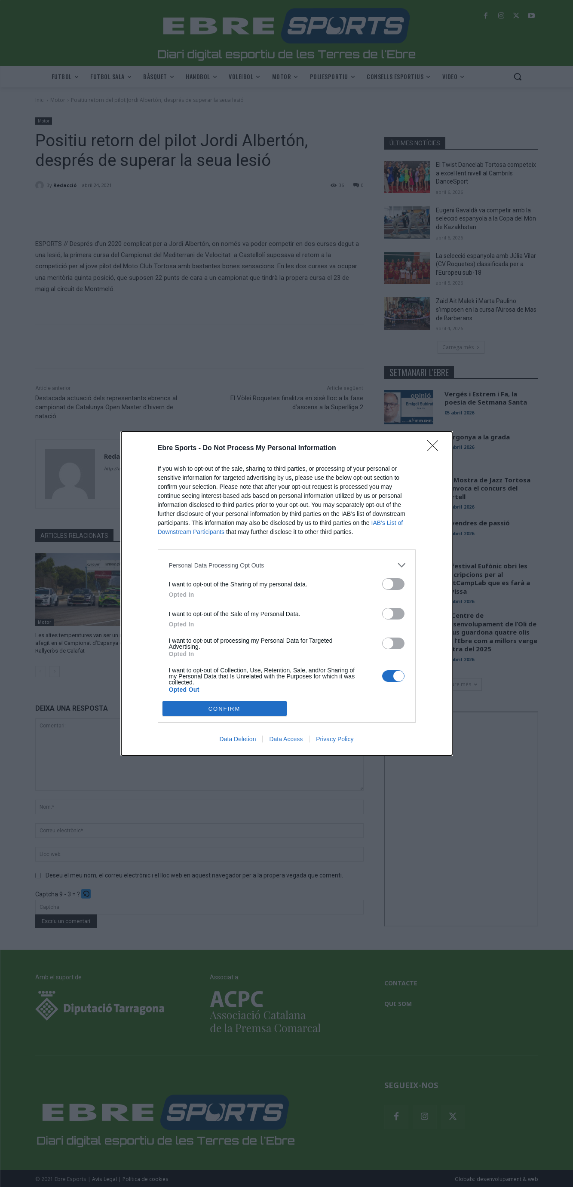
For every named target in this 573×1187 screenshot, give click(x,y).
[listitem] (286, 565)
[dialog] (286, 593)
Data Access (286, 739)
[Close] (435, 448)
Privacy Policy (334, 739)
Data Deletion (238, 739)
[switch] (393, 584)
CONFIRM (224, 708)
